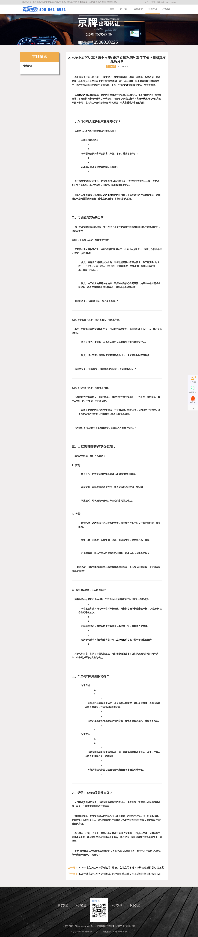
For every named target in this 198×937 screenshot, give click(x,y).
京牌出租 (107, 195)
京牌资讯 (152, 9)
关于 (146, 2)
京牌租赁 (138, 9)
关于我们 (124, 9)
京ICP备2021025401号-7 (120, 932)
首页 (112, 9)
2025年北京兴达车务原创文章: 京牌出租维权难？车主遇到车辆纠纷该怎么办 (120, 873)
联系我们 (167, 9)
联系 (153, 2)
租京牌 (124, 85)
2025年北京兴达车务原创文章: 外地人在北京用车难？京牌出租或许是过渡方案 (121, 867)
